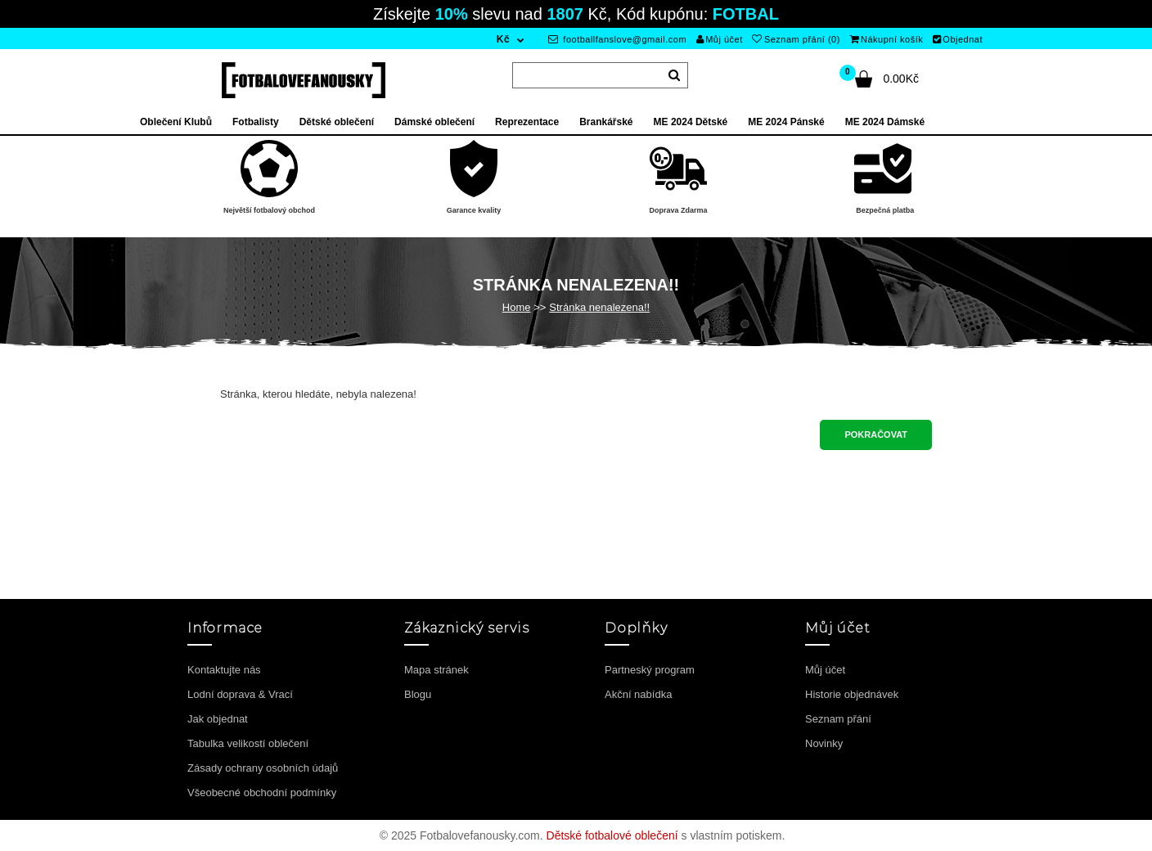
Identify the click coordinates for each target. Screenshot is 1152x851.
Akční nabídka (638, 694)
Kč (503, 39)
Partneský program (650, 670)
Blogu (417, 694)
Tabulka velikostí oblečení (247, 743)
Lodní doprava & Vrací (240, 694)
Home (516, 307)
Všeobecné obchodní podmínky (261, 792)
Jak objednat (217, 719)
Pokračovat (875, 434)
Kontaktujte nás (224, 670)
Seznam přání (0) (795, 39)
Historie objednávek (851, 694)
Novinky (824, 743)
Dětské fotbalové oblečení (612, 835)
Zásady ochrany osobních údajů (262, 768)
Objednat (958, 39)
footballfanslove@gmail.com (617, 39)
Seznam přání (838, 719)
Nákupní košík (887, 39)
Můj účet (719, 39)
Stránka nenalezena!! (599, 307)
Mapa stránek (436, 670)
